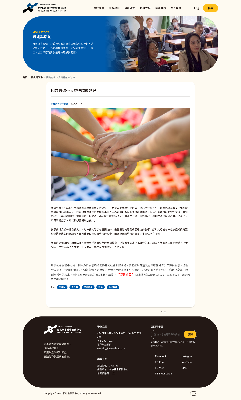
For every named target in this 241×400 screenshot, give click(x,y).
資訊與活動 (37, 77)
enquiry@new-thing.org (111, 348)
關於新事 (99, 8)
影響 (100, 287)
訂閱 (190, 334)
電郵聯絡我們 (104, 344)
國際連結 (160, 8)
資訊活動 (129, 8)
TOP (194, 393)
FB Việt (159, 368)
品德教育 (113, 287)
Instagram (187, 356)
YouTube (187, 362)
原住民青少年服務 (59, 103)
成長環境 (88, 287)
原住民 (62, 287)
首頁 (25, 77)
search (187, 8)
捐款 (210, 8)
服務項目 (114, 8)
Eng (196, 8)
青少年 (74, 287)
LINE (185, 368)
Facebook (160, 356)
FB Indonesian (163, 373)
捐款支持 (145, 8)
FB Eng (159, 362)
